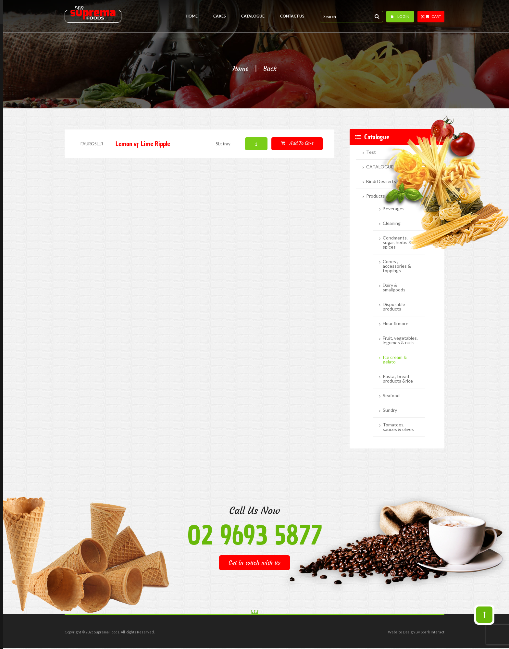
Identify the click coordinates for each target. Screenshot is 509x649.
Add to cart (297, 143)
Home (240, 68)
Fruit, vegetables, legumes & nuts (400, 340)
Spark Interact (432, 632)
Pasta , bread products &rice (398, 378)
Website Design (401, 632)
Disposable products (394, 306)
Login (400, 16)
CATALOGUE (380, 167)
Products (375, 196)
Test (371, 152)
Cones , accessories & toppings (397, 266)
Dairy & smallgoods (394, 287)
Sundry (390, 410)
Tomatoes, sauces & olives (398, 427)
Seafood (391, 395)
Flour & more (395, 323)
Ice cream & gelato (395, 359)
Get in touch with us (254, 562)
